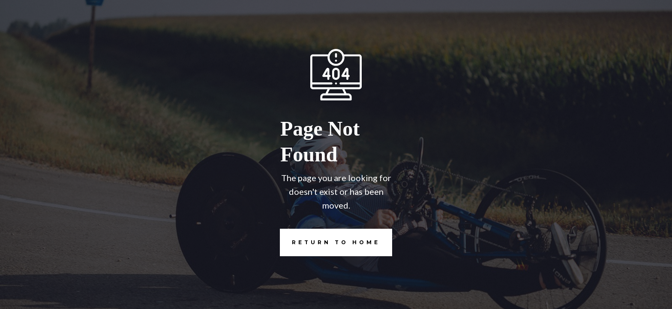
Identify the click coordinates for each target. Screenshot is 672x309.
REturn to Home (330, 242)
